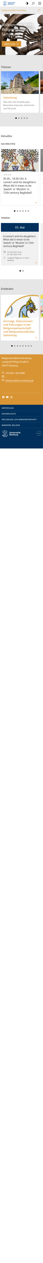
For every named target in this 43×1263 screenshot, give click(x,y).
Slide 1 (16, 118)
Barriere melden (11, 425)
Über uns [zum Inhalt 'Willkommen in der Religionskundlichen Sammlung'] (11, 43)
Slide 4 (24, 118)
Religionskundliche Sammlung (39, 11)
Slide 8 (31, 346)
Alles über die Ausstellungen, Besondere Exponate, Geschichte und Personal (20, 90)
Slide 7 (28, 346)
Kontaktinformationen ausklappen (39, 433)
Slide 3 (21, 118)
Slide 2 (18, 118)
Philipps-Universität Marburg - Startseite (10, 3)
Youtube (7, 397)
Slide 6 (28, 211)
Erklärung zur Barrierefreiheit (19, 419)
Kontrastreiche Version (26, 3)
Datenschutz (9, 413)
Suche (32, 3)
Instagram (11, 397)
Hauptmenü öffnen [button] (39, 3)
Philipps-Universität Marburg (13, 435)
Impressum (8, 408)
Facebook (3, 397)
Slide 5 (27, 118)
